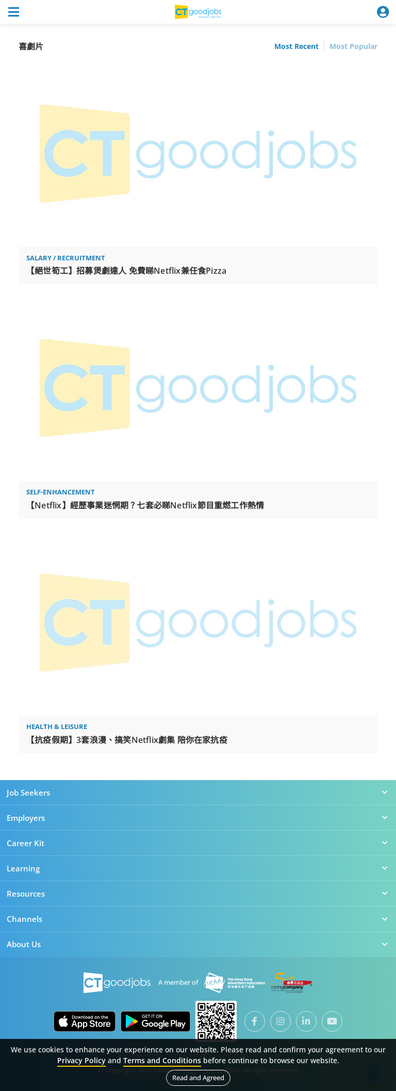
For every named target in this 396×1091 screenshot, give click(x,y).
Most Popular (353, 46)
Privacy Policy (81, 1060)
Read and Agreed (198, 1077)
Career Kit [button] (198, 843)
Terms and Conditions (162, 1060)
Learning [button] (198, 868)
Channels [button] (198, 919)
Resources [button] (198, 893)
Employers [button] (198, 818)
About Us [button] (198, 944)
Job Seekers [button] (198, 792)
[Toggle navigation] (13, 12)
